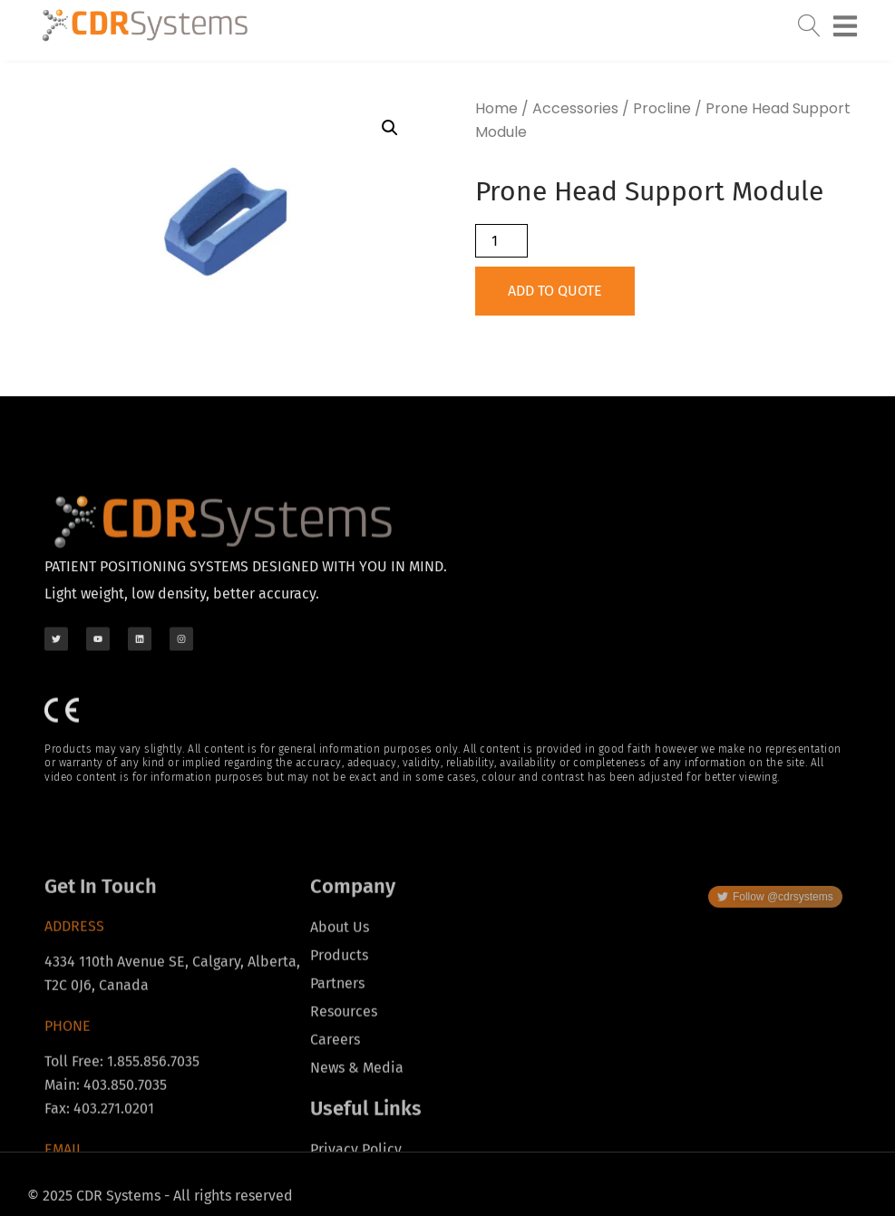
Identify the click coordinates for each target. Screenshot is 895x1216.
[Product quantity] (501, 241)
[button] (390, 128)
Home (496, 108)
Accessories (575, 108)
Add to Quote (555, 290)
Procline (662, 108)
